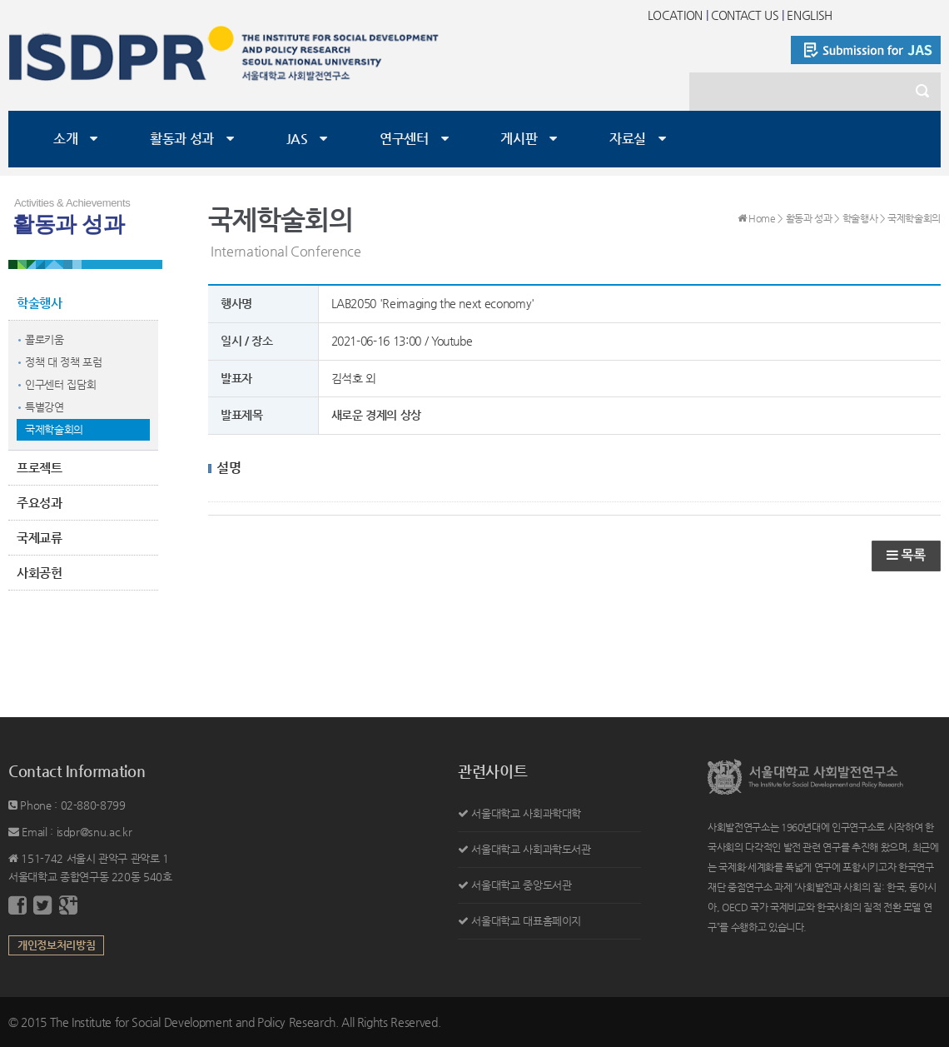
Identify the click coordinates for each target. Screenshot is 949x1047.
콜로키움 (44, 339)
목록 (906, 555)
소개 (65, 139)
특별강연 (44, 407)
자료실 (627, 139)
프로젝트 (39, 468)
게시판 (518, 139)
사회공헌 (39, 573)
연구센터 (404, 139)
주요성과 (39, 503)
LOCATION (675, 15)
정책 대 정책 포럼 (63, 362)
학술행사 (39, 303)
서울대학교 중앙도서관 (521, 885)
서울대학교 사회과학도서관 (530, 849)
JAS (297, 139)
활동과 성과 (182, 139)
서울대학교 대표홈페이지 (526, 921)
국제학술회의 (54, 429)
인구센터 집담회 (60, 384)
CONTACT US (745, 15)
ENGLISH (809, 15)
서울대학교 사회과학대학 (526, 813)
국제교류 (39, 538)
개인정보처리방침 (56, 945)
